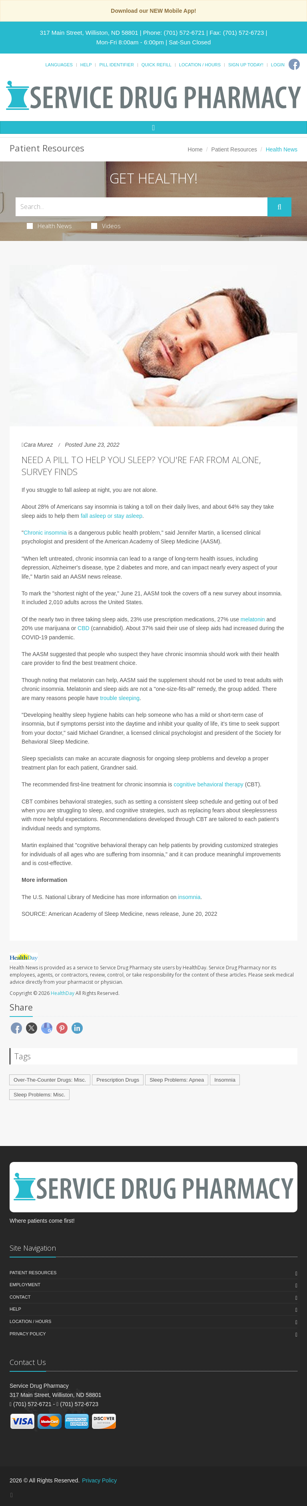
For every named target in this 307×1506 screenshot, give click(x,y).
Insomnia (224, 1080)
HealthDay (62, 993)
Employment (25, 1284)
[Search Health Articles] (141, 206)
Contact (20, 1297)
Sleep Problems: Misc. (39, 1095)
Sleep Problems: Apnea (177, 1080)
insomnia (189, 897)
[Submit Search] (279, 207)
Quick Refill (156, 64)
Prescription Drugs (117, 1080)
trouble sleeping (120, 698)
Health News (49, 226)
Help (86, 64)
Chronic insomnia (45, 532)
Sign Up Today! (245, 64)
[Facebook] (294, 64)
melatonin (253, 619)
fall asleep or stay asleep (111, 516)
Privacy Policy (28, 1333)
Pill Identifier (116, 64)
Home (195, 149)
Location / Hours (200, 64)
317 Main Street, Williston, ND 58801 (89, 32)
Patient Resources (234, 149)
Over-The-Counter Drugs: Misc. (50, 1080)
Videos (106, 226)
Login (278, 64)
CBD (84, 628)
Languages (58, 64)
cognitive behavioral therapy (208, 784)
